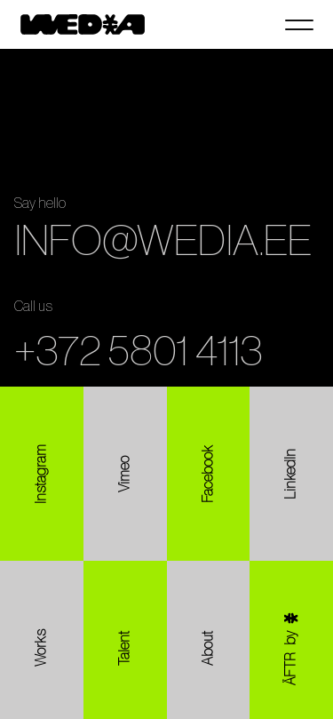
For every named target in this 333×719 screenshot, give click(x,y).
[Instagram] (41, 474)
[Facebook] (208, 474)
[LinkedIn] (291, 474)
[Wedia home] (82, 24)
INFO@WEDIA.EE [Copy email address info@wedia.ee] (163, 241)
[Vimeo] (125, 474)
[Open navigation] (299, 25)
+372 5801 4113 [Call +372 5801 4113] (138, 352)
